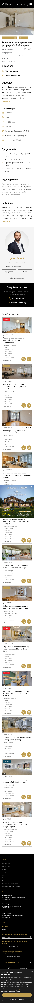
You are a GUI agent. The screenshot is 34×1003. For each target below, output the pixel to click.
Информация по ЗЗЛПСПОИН (11, 886)
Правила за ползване (8, 881)
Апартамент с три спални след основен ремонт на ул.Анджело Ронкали (16, 693)
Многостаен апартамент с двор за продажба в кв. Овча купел (16, 781)
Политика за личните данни (10, 883)
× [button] (32, 971)
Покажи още (6, 101)
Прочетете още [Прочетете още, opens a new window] (23, 990)
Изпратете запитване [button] (13, 956)
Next (30, 21)
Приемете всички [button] (17, 995)
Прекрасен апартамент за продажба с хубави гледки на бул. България (16, 521)
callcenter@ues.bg (12, 75)
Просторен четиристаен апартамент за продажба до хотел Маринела (14, 386)
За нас (4, 869)
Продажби (9, 272)
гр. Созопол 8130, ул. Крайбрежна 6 (12, 915)
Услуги (4, 872)
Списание (5, 878)
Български (5, 926)
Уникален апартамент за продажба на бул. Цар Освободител (13, 340)
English (4, 929)
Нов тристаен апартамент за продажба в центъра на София (15, 607)
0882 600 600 (11, 71)
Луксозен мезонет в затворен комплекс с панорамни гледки (15, 566)
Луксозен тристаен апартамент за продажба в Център (17, 738)
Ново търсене (6, 863)
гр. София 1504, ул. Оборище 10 (11, 906)
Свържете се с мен (17, 278)
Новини (4, 875)
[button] (17, 992)
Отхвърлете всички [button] (17, 999)
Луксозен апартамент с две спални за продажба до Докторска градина (17, 475)
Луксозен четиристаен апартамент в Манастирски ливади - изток (15, 824)
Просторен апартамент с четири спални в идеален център (17, 432)
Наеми (25, 272)
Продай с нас (6, 866)
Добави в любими (25, 49)
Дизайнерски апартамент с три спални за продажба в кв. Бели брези (16, 649)
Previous (3, 21)
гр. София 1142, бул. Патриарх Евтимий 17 (14, 897)
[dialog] (17, 986)
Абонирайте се (13, 946)
